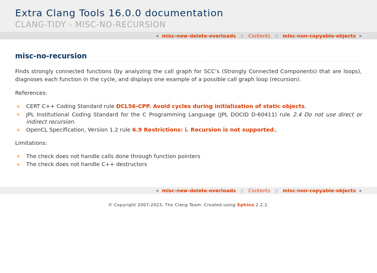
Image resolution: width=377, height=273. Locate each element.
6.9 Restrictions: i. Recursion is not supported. (204, 130)
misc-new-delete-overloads (199, 36)
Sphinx (245, 204)
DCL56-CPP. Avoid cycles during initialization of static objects (210, 106)
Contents (259, 36)
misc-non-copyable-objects (319, 36)
